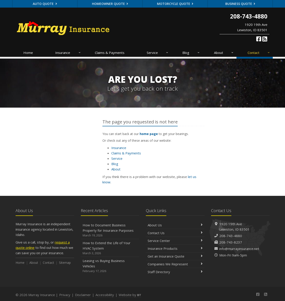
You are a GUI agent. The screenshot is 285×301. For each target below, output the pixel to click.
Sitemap (65, 262)
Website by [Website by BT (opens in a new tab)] (130, 295)
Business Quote (240, 4)
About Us (175, 225)
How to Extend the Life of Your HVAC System (110, 248)
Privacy (64, 295)
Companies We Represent (175, 264)
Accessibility (105, 295)
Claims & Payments (109, 52)
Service (158, 52)
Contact (259, 52)
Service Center (175, 240)
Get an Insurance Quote (175, 256)
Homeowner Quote (110, 4)
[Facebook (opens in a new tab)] (258, 39)
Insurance (68, 52)
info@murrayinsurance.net (239, 248)
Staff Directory (175, 272)
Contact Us (175, 233)
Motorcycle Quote (175, 4)
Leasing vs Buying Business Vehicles (110, 265)
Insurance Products (175, 248)
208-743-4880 (230, 235)
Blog (191, 52)
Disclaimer (83, 295)
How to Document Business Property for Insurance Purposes (110, 230)
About (224, 52)
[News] (264, 39)
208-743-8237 (230, 242)
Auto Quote (45, 4)
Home (28, 52)
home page (149, 134)
